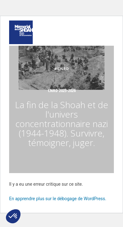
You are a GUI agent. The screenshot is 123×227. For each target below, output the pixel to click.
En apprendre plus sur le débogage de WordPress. (57, 198)
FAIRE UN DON (46, 17)
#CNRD (61, 69)
